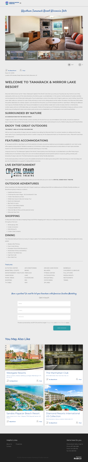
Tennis (65, 280)
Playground (29, 278)
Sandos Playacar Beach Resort (23, 413)
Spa (26, 280)
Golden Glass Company (14, 231)
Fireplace (28, 273)
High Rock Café (12, 255)
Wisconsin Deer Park (13, 212)
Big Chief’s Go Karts (13, 203)
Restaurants (68, 278)
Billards (47, 270)
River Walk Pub (12, 257)
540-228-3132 (72, 451)
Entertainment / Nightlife (14, 273)
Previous (6, 55)
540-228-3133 (74, 448)
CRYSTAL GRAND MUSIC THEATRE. (63, 179)
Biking (27, 270)
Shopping (8, 280)
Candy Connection (13, 227)
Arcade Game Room (51, 268)
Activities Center (11, 268)
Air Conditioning (31, 268)
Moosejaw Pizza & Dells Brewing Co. (17, 248)
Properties (19, 444)
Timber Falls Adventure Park (16, 196)
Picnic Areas (9, 278)
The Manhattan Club (57, 373)
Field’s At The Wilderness (15, 253)
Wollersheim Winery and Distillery (17, 250)
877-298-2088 (75, 446)
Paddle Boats (68, 275)
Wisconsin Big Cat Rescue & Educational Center (21, 210)
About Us (9, 444)
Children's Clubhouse (71, 270)
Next (81, 55)
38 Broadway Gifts (13, 224)
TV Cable (8, 282)
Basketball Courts (12, 270)
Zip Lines (47, 282)
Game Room (9, 275)
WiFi (26, 282)
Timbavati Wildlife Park (14, 207)
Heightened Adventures (14, 192)
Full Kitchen (68, 273)
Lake (26, 275)
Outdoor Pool (49, 275)
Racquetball (48, 278)
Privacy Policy (50, 322)
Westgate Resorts (16, 373)
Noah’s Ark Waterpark (14, 201)
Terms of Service (61, 322)
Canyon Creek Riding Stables (16, 205)
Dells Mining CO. (12, 229)
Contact (9, 446)
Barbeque (67, 268)
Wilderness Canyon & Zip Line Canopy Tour (19, 199)
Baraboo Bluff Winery (14, 244)
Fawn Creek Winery (13, 246)
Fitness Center (49, 273)
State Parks (48, 280)
